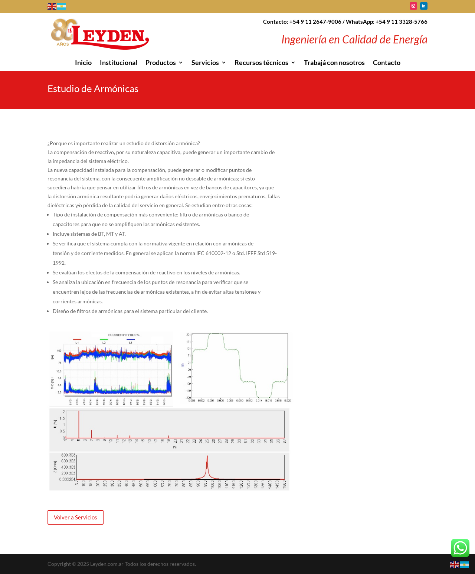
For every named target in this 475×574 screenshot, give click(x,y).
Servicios (205, 63)
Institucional (118, 63)
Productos (160, 63)
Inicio (83, 63)
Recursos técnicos (261, 63)
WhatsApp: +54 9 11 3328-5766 (387, 21)
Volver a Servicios (75, 517)
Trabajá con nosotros (334, 63)
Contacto (386, 63)
